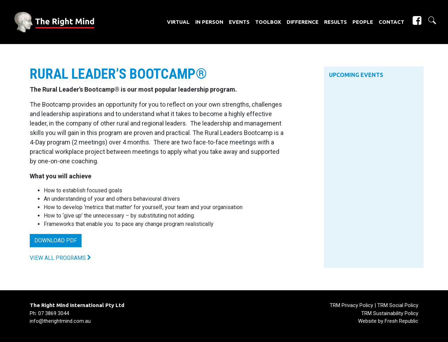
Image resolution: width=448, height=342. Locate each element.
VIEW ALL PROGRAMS (60, 258)
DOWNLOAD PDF (55, 240)
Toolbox (268, 22)
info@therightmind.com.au (60, 321)
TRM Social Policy (397, 305)
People (362, 22)
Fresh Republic (401, 321)
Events (239, 22)
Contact (391, 22)
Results (335, 22)
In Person (209, 22)
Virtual (178, 22)
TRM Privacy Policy (351, 305)
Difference (302, 22)
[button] (429, 20)
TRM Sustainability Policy (389, 313)
